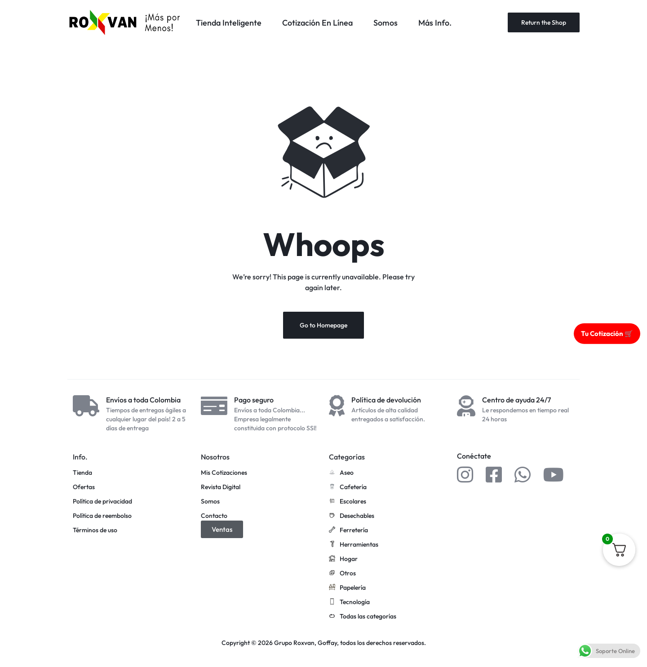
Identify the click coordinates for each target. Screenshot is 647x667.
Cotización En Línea (317, 23)
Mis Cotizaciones (224, 473)
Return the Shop (543, 22)
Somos (385, 23)
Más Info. (435, 23)
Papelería (347, 588)
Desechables (351, 516)
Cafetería (348, 487)
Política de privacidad (102, 501)
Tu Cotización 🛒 (607, 333)
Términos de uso (95, 530)
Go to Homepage (323, 325)
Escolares (347, 502)
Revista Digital (220, 487)
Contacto (214, 516)
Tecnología (349, 602)
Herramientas (353, 545)
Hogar (343, 559)
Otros (342, 574)
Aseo (341, 473)
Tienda (82, 473)
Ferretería (348, 530)
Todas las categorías (362, 617)
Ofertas (84, 487)
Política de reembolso (102, 516)
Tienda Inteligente (228, 23)
